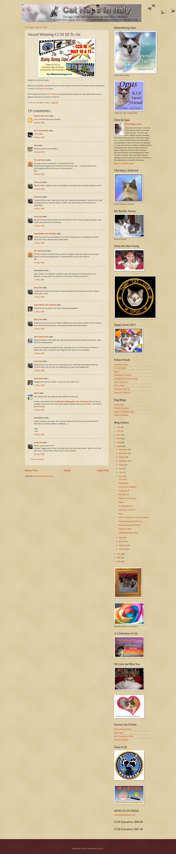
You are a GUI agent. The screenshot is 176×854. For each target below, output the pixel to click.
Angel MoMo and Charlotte (45, 234)
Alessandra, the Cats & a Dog (126, 379)
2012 (119, 431)
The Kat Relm (53, 94)
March (121, 541)
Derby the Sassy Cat (122, 393)
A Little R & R (124, 491)
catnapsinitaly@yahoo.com (124, 815)
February (123, 545)
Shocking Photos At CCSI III (130, 525)
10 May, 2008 (39, 189)
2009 (119, 442)
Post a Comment (37, 459)
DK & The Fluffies (41, 131)
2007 (119, 554)
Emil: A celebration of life (123, 736)
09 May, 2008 (39, 137)
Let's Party (123, 479)
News (121, 514)
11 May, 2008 (39, 243)
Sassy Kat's (43, 89)
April (121, 538)
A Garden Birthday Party (128, 533)
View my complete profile (124, 163)
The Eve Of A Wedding (127, 487)
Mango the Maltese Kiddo (124, 412)
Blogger (100, 849)
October (122, 457)
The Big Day (123, 483)
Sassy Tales (118, 733)
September (123, 461)
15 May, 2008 (39, 434)
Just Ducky (38, 378)
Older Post (103, 470)
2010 (119, 439)
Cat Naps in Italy (135, 124)
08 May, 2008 (39, 123)
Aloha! (121, 502)
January (122, 549)
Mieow (116, 372)
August (122, 465)
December (123, 449)
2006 (119, 558)
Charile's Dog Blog (121, 408)
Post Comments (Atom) (45, 476)
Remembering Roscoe (123, 729)
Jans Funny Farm (41, 337)
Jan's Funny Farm (121, 382)
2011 (119, 435)
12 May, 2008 (39, 312)
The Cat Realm (40, 160)
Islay (36, 145)
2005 (119, 562)
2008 (119, 446)
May (121, 476)
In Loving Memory (126, 506)
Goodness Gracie (121, 365)
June (121, 472)
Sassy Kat (38, 182)
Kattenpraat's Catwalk (122, 375)
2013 (119, 427)
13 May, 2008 (39, 329)
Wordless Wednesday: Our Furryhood (72, 401)
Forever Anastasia (121, 740)
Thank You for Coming (127, 498)
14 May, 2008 (39, 370)
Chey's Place (119, 385)
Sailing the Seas (125, 529)
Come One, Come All (127, 510)
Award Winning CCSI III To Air (130, 521)
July (121, 468)
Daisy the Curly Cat (121, 389)
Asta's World (119, 405)
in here (88, 404)
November (123, 453)
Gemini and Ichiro (41, 116)
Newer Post (31, 470)
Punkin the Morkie (121, 415)
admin (36, 393)
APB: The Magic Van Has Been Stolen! (134, 517)
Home (67, 470)
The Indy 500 (124, 495)
